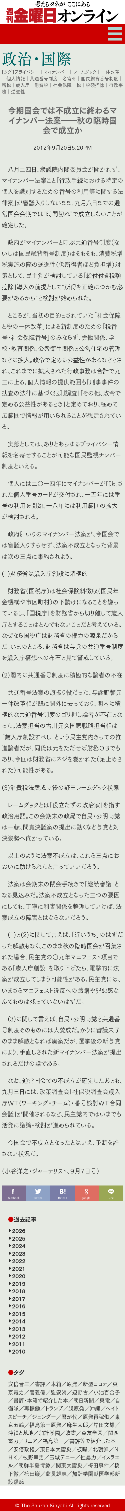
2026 (18, 1230)
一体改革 (110, 71)
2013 (18, 1328)
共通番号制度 (44, 78)
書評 (40, 1383)
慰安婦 (59, 1392)
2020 (18, 1276)
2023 (18, 1253)
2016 (18, 1306)
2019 (18, 1283)
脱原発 (76, 1408)
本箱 (56, 1383)
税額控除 (95, 84)
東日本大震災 (55, 1449)
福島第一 (53, 1440)
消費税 (41, 84)
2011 (18, 1344)
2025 (18, 1238)
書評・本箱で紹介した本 (40, 1400)
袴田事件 (98, 1465)
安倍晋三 (18, 1383)
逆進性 (18, 91)
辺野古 (80, 1392)
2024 (18, 1245)
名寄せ (69, 78)
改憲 (70, 1432)
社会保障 (62, 84)
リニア (30, 1440)
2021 (18, 1268)
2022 (18, 1260)
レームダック (84, 71)
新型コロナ (95, 1383)
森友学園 (92, 1432)
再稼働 (32, 1408)
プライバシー (26, 71)
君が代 (69, 1416)
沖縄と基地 (20, 1432)
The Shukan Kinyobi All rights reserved (65, 1505)
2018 (18, 1291)
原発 (72, 1383)
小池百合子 (106, 1392)
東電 (104, 1400)
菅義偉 (37, 1392)
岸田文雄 (104, 1424)
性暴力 (88, 1457)
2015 (18, 1313)
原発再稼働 (96, 1416)
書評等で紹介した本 (92, 1440)
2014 (18, 1321)
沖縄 (95, 1408)
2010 (18, 1351)
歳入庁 (23, 84)
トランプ (54, 1408)
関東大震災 (69, 1465)
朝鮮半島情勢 (34, 1465)
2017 (18, 1298)
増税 (6, 84)
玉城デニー (62, 1457)
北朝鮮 (101, 1449)
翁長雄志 (56, 1473)
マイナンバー (56, 71)
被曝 (82, 1449)
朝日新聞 (83, 1400)
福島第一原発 (45, 1424)
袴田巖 (32, 1473)
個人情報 (15, 78)
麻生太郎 (77, 1424)
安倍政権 (24, 1449)
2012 (18, 1336)
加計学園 (49, 1432)
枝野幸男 (33, 1457)
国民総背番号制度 (99, 78)
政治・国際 (36, 58)
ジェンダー (44, 1416)
